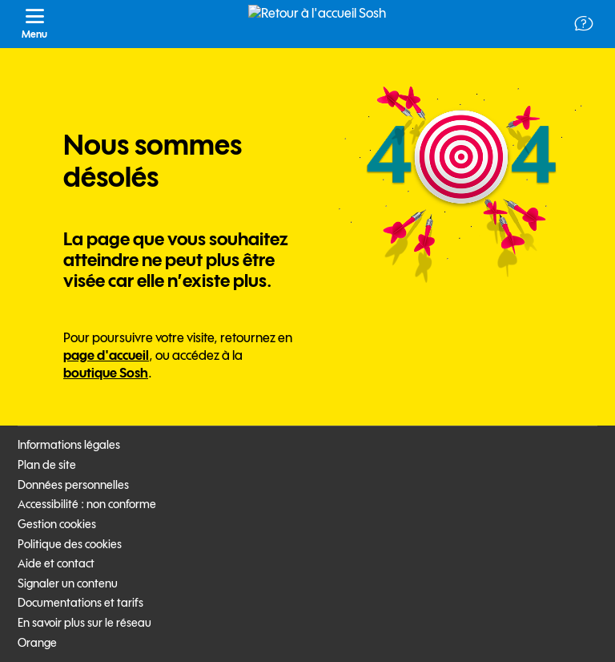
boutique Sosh (105, 373)
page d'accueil (106, 355)
